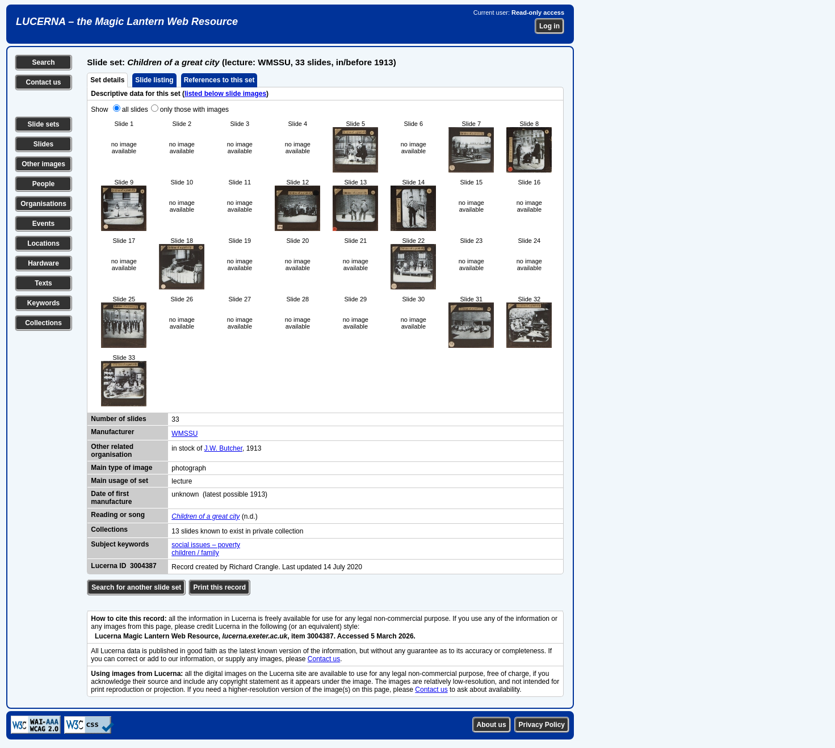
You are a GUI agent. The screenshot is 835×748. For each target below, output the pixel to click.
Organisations (43, 204)
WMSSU (184, 434)
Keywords (43, 303)
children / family (195, 553)
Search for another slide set (136, 587)
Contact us (43, 82)
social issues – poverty (205, 545)
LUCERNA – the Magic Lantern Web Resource (127, 21)
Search (43, 62)
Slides (43, 144)
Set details (107, 80)
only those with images (194, 110)
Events (43, 224)
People (43, 184)
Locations (43, 243)
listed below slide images (225, 94)
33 (175, 419)
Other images (43, 164)
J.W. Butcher (223, 448)
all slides (135, 110)
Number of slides (118, 419)
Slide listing (154, 80)
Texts (43, 283)
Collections (43, 323)
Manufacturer (112, 432)
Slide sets (43, 124)
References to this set (219, 80)
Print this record (219, 587)
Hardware (43, 263)
